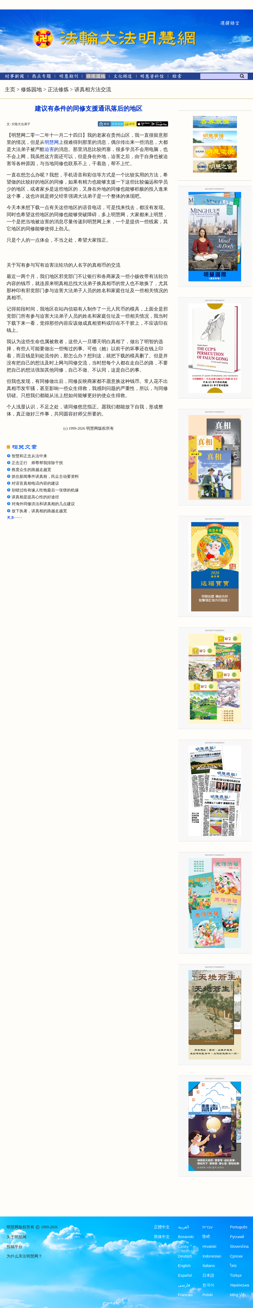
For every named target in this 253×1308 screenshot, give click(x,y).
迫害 (49, 149)
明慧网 (52, 142)
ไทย (233, 1266)
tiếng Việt (238, 1295)
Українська (239, 1285)
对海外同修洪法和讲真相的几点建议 (43, 504)
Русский (237, 1237)
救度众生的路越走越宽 (31, 470)
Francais (185, 1295)
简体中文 (162, 1237)
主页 (10, 89)
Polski (207, 1295)
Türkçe (235, 1275)
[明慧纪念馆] (152, 77)
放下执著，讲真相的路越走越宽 (39, 511)
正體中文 (162, 1227)
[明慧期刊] (68, 77)
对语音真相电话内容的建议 (35, 483)
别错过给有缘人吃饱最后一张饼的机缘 (45, 490)
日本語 (208, 1275)
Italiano (208, 1266)
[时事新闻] (12, 77)
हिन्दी (206, 1237)
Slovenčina (239, 1246)
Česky (183, 1246)
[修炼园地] (95, 77)
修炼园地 (31, 89)
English (184, 1266)
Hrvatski (209, 1246)
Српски (236, 1256)
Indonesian (211, 1256)
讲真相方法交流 (92, 89)
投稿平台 (14, 1247)
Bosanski (186, 1237)
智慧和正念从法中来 (29, 456)
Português (238, 1227)
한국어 (208, 1285)
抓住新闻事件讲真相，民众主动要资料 (45, 476)
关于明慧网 (16, 1237)
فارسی (184, 1285)
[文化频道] (122, 77)
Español (185, 1275)
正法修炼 (58, 89)
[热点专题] (41, 77)
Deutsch (185, 1256)
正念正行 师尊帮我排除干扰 (37, 463)
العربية (183, 1227)
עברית (207, 1227)
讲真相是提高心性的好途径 (35, 497)
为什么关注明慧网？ (24, 1256)
